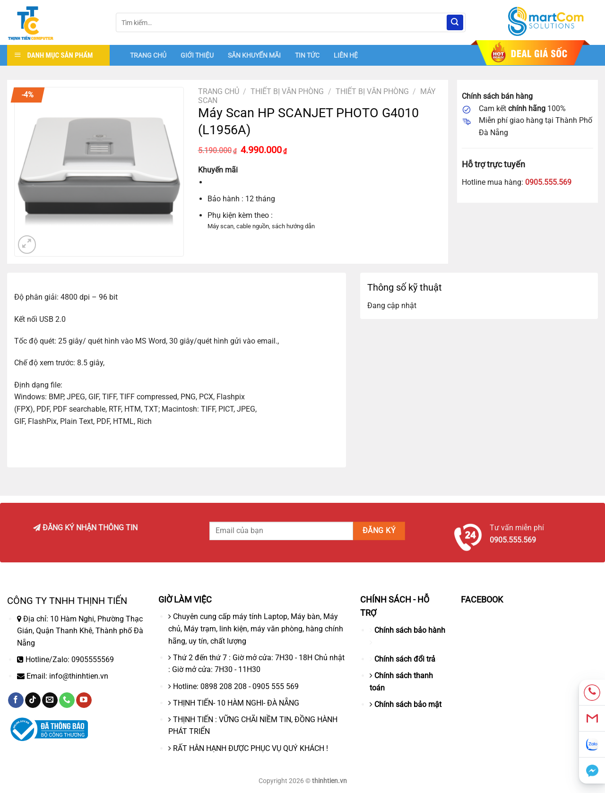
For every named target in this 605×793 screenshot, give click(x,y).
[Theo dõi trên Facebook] (16, 700)
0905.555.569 (548, 182)
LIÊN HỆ (346, 55)
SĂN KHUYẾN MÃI (254, 55)
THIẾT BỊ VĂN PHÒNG (372, 91)
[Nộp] (455, 23)
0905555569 (92, 659)
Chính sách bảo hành (409, 630)
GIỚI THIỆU (197, 55)
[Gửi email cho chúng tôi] (50, 700)
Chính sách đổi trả (404, 659)
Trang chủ (218, 91)
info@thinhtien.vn (78, 676)
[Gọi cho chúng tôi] (67, 700)
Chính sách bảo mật (407, 704)
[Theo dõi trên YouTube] (84, 700)
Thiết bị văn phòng (287, 91)
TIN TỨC (307, 55)
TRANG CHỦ (148, 55)
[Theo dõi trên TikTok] (33, 700)
